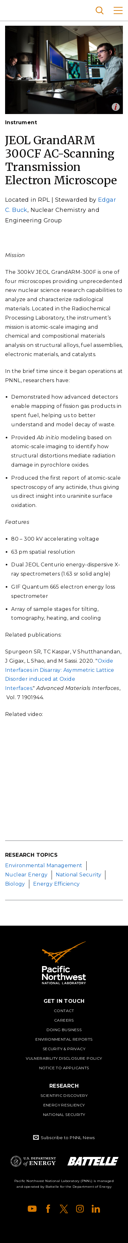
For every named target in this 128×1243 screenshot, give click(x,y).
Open (116, 107)
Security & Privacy (64, 1048)
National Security (79, 875)
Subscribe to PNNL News (68, 1137)
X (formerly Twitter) (64, 1208)
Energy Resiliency (64, 1105)
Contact (64, 1010)
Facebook (48, 1208)
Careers (64, 1020)
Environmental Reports (63, 1039)
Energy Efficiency (56, 884)
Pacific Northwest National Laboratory (15, 9)
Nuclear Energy (26, 875)
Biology (15, 884)
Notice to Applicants (64, 1067)
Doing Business (64, 1029)
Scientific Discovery (64, 1095)
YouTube (32, 1208)
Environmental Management (43, 865)
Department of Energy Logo (33, 1161)
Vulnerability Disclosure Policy (64, 1058)
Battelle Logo (93, 1161)
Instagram (80, 1208)
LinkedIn (95, 1208)
